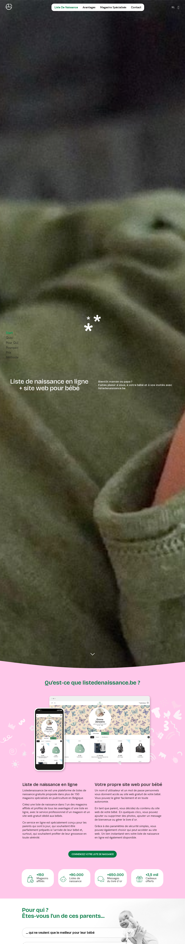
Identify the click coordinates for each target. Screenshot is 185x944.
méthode (12, 357)
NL (173, 7)
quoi (9, 337)
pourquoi (12, 347)
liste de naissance (66, 7)
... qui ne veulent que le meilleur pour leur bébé (60, 933)
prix (8, 352)
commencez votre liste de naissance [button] (93, 854)
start (9, 333)
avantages (89, 7)
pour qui (12, 342)
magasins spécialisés (113, 7)
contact (136, 7)
